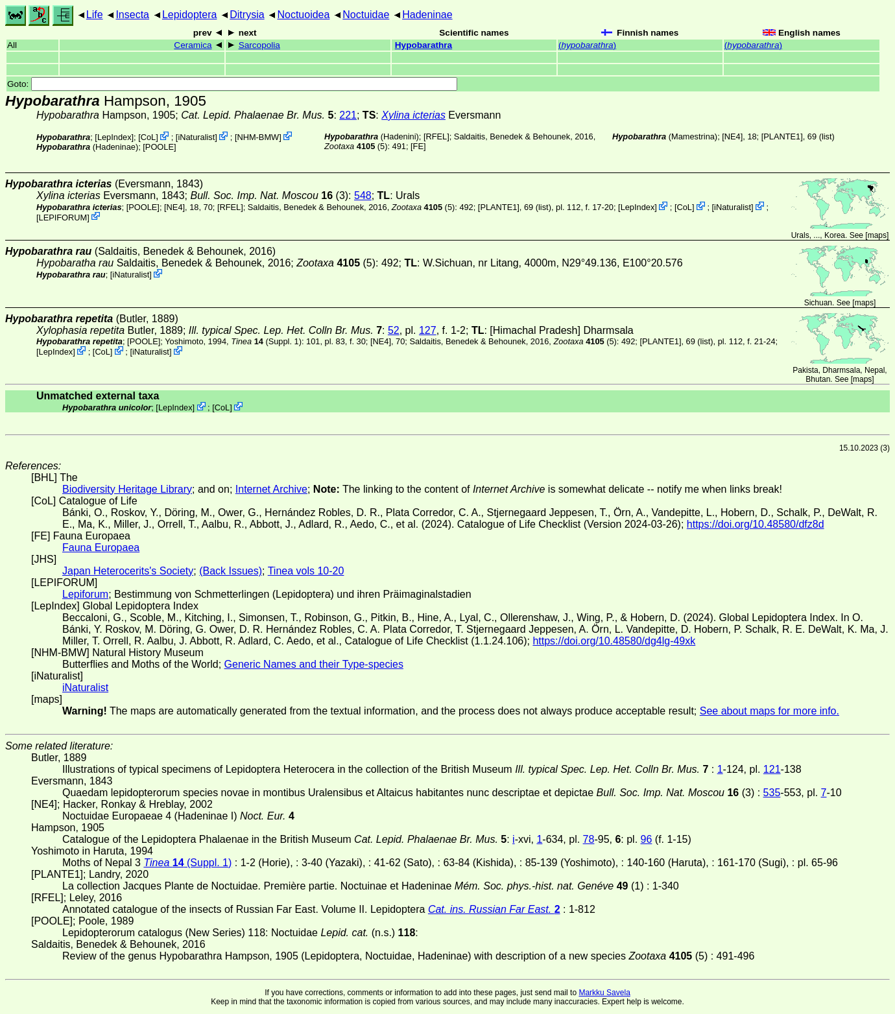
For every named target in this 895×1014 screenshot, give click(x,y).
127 (427, 330)
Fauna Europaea (100, 547)
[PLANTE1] (782, 136)
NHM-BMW (258, 137)
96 (646, 839)
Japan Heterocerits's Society (127, 570)
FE (418, 146)
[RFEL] (436, 136)
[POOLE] (159, 147)
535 (772, 792)
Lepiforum (85, 594)
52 (394, 330)
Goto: (232, 84)
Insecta (132, 14)
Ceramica (192, 45)
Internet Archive (271, 489)
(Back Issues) (230, 570)
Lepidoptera (189, 14)
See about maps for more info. (769, 710)
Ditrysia (247, 14)
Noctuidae (365, 14)
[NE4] (732, 136)
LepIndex (114, 137)
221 (348, 115)
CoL (148, 137)
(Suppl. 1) (266, 341)
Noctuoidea (303, 14)
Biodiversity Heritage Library (127, 489)
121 (772, 769)
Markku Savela (604, 992)
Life (94, 14)
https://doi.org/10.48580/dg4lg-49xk (613, 640)
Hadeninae (427, 14)
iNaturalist (196, 137)
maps (877, 235)
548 (363, 195)
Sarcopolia (259, 45)
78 (589, 839)
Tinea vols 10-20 (306, 570)
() (587, 45)
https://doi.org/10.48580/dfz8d (755, 524)
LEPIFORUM (63, 217)
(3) (269, 195)
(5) (355, 146)
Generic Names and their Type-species (313, 664)
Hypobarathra (423, 45)
